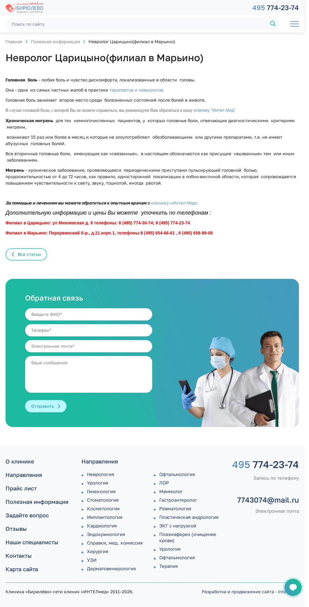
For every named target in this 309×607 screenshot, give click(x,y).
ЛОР (164, 482)
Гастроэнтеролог (178, 500)
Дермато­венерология (111, 568)
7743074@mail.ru (268, 500)
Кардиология (102, 525)
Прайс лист (21, 488)
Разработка (214, 591)
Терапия (168, 566)
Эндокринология (106, 534)
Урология (97, 482)
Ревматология (175, 508)
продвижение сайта (253, 591)
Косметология (103, 508)
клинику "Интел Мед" (214, 110)
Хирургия (97, 551)
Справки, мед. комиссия (115, 542)
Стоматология (103, 500)
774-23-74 (275, 7)
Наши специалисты (32, 542)
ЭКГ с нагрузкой (177, 525)
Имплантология (104, 517)
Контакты (19, 555)
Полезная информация (55, 41)
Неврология (100, 474)
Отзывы (16, 528)
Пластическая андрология (189, 517)
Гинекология (101, 491)
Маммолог (171, 491)
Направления (24, 474)
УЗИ (91, 560)
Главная (14, 41)
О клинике (20, 461)
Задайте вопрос (27, 515)
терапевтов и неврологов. (136, 89)
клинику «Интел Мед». (174, 202)
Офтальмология (177, 474)
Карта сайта (22, 569)
